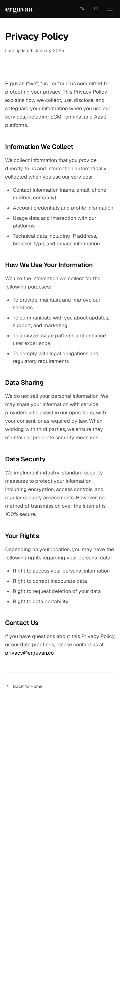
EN (81, 9)
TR (95, 9)
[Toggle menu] (110, 9)
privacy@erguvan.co (29, 653)
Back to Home (24, 686)
